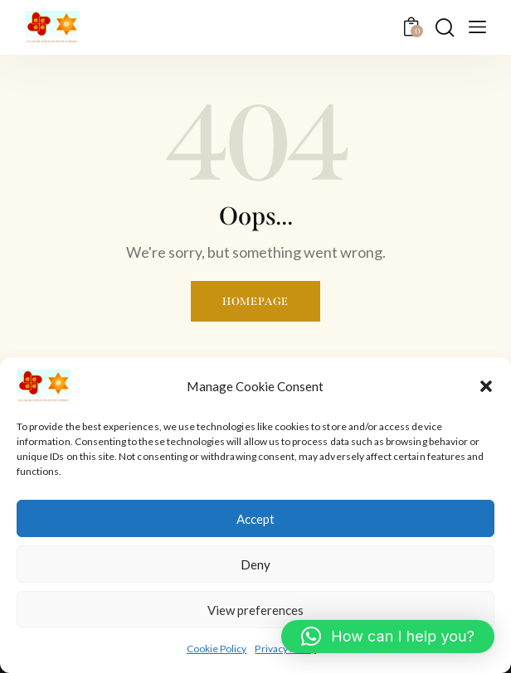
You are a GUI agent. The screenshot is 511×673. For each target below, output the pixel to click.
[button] (486, 386)
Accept (255, 518)
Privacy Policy (285, 648)
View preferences (255, 610)
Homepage (255, 301)
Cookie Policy (217, 648)
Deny (255, 564)
